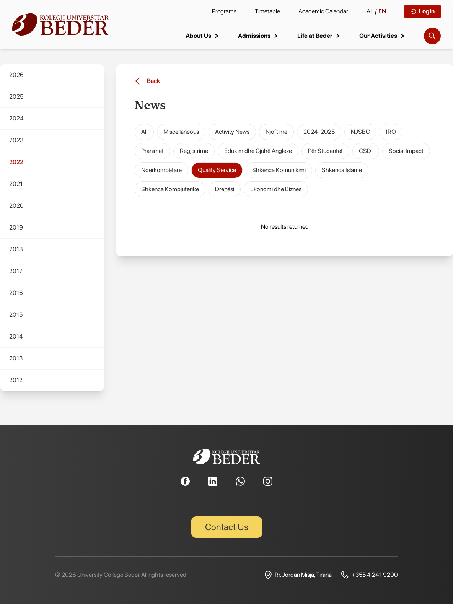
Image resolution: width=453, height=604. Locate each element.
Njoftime (276, 131)
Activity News (232, 131)
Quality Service (217, 170)
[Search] (432, 36)
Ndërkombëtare (161, 170)
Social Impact (406, 151)
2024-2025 (319, 131)
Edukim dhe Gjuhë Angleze (258, 151)
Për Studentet (325, 151)
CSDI (366, 151)
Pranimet (152, 151)
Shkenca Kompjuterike (170, 189)
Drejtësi (224, 189)
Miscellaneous (181, 131)
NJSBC (360, 131)
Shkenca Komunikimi (279, 170)
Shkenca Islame (342, 170)
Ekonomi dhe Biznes (275, 189)
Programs (224, 11)
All (144, 131)
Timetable (267, 11)
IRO (391, 131)
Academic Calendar (323, 11)
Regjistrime (194, 151)
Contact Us (226, 526)
